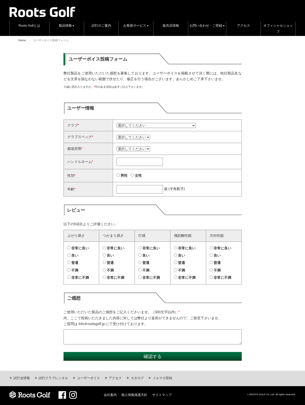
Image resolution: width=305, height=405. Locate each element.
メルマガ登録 (162, 378)
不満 (74, 270)
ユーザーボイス (88, 378)
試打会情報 (21, 378)
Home (22, 40)
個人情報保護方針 (134, 395)
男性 (124, 175)
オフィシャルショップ (278, 28)
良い (74, 255)
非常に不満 (80, 278)
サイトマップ (162, 395)
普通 (74, 263)
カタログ (137, 378)
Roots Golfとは (29, 25)
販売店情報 (171, 25)
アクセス (243, 25)
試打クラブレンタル (53, 378)
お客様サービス (136, 25)
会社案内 (110, 395)
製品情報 (66, 25)
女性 (138, 175)
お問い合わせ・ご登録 (207, 25)
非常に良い (80, 248)
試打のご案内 (101, 25)
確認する (153, 356)
